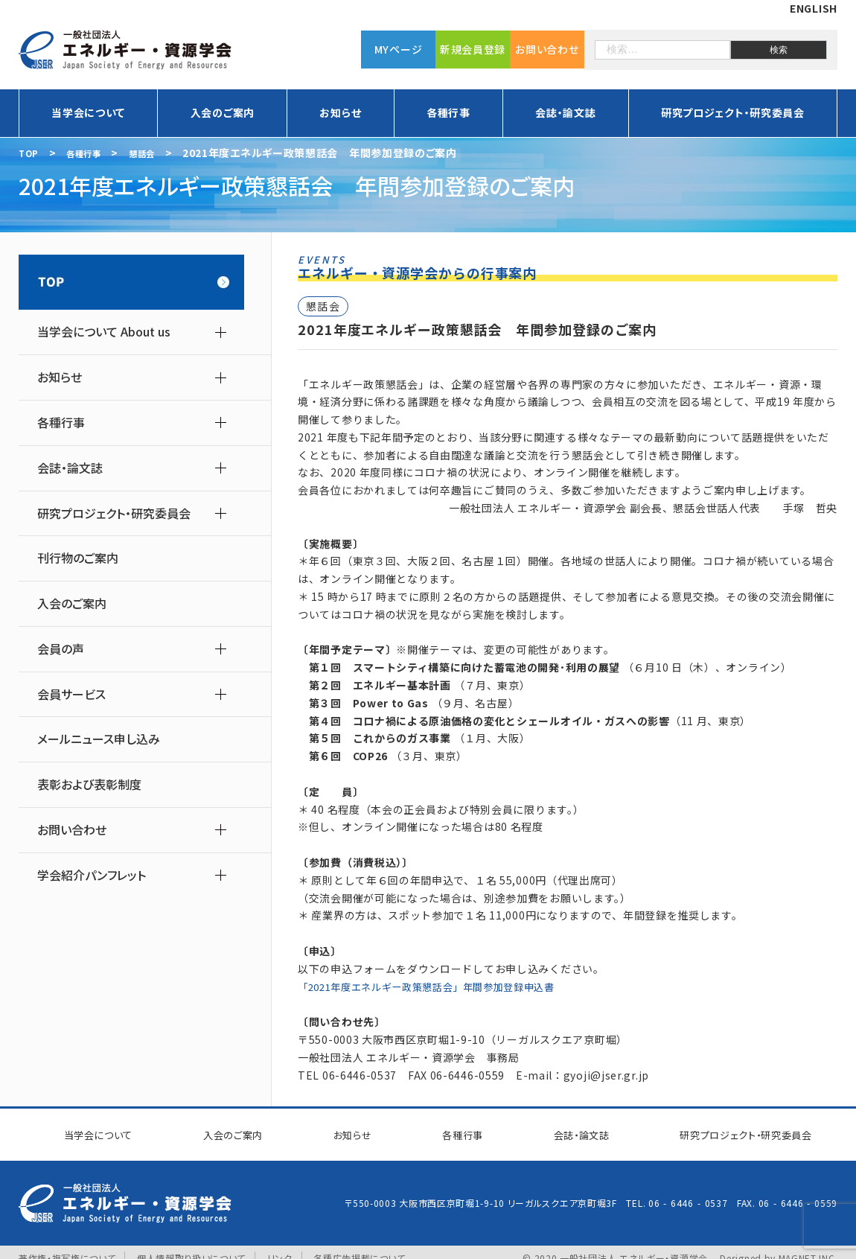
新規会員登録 (472, 48)
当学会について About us (103, 331)
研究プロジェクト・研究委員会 (733, 112)
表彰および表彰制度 (89, 784)
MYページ (398, 48)
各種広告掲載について (360, 1246)
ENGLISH (813, 8)
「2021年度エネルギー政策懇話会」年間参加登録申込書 (436, 986)
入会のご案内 (223, 112)
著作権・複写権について (67, 1246)
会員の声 (60, 648)
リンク (280, 1246)
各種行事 (448, 112)
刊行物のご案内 (77, 558)
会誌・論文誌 (565, 112)
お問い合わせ (546, 48)
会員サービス (71, 694)
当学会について (88, 112)
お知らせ (340, 112)
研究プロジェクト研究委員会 (734, 1128)
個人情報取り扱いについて (191, 1246)
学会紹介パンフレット (91, 875)
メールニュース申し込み (98, 739)
